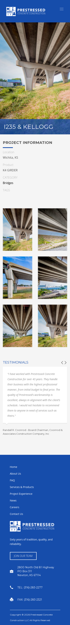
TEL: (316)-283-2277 (30, 587)
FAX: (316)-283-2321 (29, 599)
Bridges (8, 183)
